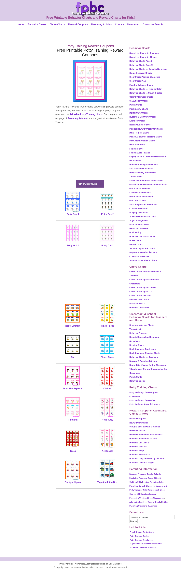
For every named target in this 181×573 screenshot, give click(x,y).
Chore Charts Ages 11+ (140, 292)
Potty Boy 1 (73, 214)
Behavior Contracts (138, 228)
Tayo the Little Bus (107, 482)
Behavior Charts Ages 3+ (141, 61)
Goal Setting (135, 232)
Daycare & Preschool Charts (143, 252)
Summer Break (153, 502)
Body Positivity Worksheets (142, 173)
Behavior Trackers (138, 333)
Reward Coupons (78, 24)
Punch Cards (135, 105)
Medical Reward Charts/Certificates (146, 129)
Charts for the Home (139, 256)
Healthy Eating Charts (140, 125)
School (142, 486)
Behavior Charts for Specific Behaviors (148, 69)
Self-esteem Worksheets (141, 168)
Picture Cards (136, 244)
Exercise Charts (137, 121)
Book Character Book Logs (142, 349)
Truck (73, 451)
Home (21, 24)
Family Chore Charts (139, 299)
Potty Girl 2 (107, 245)
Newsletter (133, 24)
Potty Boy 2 (107, 214)
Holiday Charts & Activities (142, 236)
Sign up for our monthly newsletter (145, 544)
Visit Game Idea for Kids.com (143, 548)
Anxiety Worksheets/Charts (142, 216)
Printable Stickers (138, 447)
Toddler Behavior (154, 474)
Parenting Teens (146, 478)
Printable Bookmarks (139, 454)
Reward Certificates (138, 423)
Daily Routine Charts (139, 133)
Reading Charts (136, 345)
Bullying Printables (138, 212)
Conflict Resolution (138, 208)
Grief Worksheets (137, 200)
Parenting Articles (101, 24)
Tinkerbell (73, 420)
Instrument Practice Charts (142, 141)
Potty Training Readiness (141, 540)
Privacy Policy (66, 564)
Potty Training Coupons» (89, 184)
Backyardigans (73, 482)
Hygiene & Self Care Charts (142, 117)
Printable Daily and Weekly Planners (146, 458)
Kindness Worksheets (140, 193)
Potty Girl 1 (73, 245)
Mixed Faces (107, 326)
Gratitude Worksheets (139, 188)
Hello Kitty (107, 420)
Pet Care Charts (137, 145)
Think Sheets (135, 177)
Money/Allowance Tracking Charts (145, 137)
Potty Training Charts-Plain (142, 400)
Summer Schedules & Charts (143, 260)
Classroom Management (156, 486)
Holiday (164, 502)
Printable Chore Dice (139, 308)
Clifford (107, 388)
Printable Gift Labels (139, 443)
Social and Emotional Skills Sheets (146, 180)
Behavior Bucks (137, 303)
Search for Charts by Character (144, 53)
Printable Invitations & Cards (143, 438)
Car (73, 357)
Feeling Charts (136, 149)
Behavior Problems (137, 474)
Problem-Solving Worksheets (143, 165)
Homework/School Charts (141, 325)
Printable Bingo (136, 451)
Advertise (79, 564)
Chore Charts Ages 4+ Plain (142, 288)
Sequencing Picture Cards (142, 248)
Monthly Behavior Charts (141, 85)
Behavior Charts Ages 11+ (142, 65)
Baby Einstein (72, 326)
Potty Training (135, 490)
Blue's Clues (107, 357)
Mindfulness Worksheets (141, 196)
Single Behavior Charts (140, 73)
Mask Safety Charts (138, 109)
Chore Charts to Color (140, 295)
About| (88, 564)
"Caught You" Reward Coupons (144, 427)
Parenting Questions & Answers (143, 506)
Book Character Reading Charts (144, 353)
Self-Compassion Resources (143, 204)
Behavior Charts (37, 24)
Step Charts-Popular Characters (144, 77)
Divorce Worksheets (139, 224)
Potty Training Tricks (139, 536)
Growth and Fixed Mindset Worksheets (148, 184)
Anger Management (138, 220)
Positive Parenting (150, 482)
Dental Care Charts (138, 113)
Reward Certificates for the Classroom (147, 365)
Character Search (153, 24)
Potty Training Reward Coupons (144, 404)
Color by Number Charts (141, 97)
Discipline (133, 478)
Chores (132, 494)
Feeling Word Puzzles (139, 153)
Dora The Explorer (73, 388)
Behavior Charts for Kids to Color (145, 89)
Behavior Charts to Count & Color (145, 93)
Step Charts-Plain (137, 81)
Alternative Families (137, 502)
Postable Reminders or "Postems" (145, 435)
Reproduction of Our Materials (107, 564)
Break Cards (135, 240)
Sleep (162, 490)
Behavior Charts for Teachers (143, 357)
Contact (119, 24)
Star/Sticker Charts (138, 101)
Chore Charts (57, 24)
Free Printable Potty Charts (142, 532)
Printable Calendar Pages (141, 462)
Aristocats (107, 451)
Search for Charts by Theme (143, 57)
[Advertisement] (90, 35)
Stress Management (155, 498)
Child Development (150, 490)
